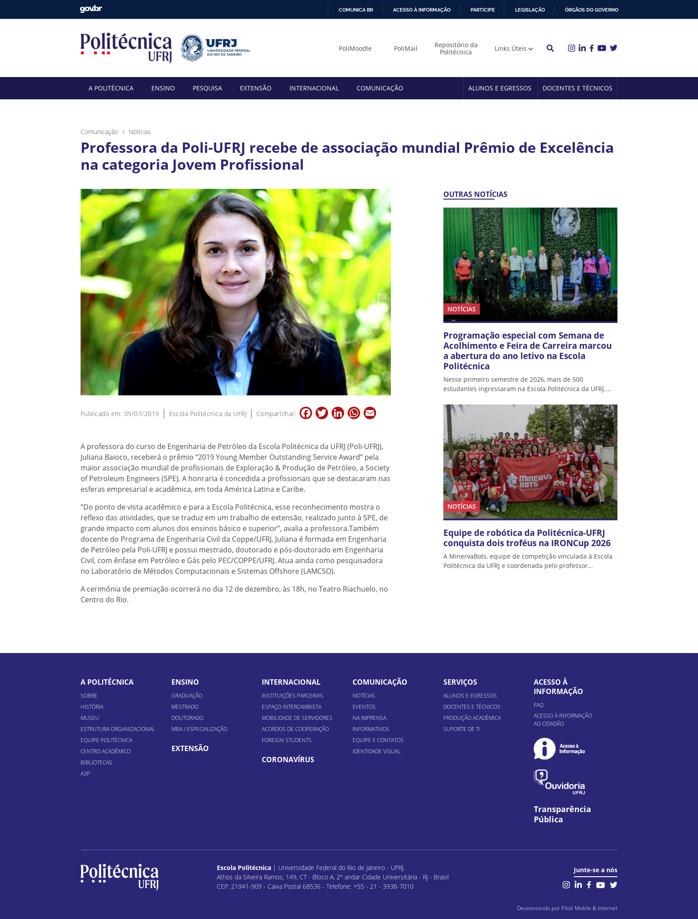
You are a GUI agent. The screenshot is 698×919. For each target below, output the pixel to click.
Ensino (163, 88)
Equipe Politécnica (106, 740)
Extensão (256, 88)
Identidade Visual (377, 751)
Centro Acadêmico (106, 751)
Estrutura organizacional (118, 729)
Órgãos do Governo (591, 10)
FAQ (539, 705)
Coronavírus (288, 759)
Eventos (364, 707)
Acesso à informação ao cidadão (563, 719)
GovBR (91, 9)
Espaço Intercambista (291, 707)
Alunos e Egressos (500, 88)
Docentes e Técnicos (578, 88)
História (92, 707)
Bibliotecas (96, 762)
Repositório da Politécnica (456, 48)
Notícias (364, 695)
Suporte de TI (461, 729)
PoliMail (406, 48)
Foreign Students (287, 740)
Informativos (371, 729)
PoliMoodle (355, 48)
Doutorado (187, 718)
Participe (483, 10)
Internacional (314, 88)
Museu (90, 718)
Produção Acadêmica (472, 718)
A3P (85, 773)
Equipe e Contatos (378, 740)
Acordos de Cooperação (295, 729)
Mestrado (185, 707)
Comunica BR (356, 10)
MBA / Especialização (199, 729)
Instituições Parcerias (292, 695)
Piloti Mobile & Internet (589, 908)
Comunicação (380, 88)
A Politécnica (111, 88)
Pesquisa (207, 88)
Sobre (89, 695)
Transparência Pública (562, 814)
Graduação (187, 695)
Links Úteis (511, 48)
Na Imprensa (369, 718)
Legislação (530, 10)
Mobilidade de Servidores (297, 718)
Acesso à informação (421, 10)
